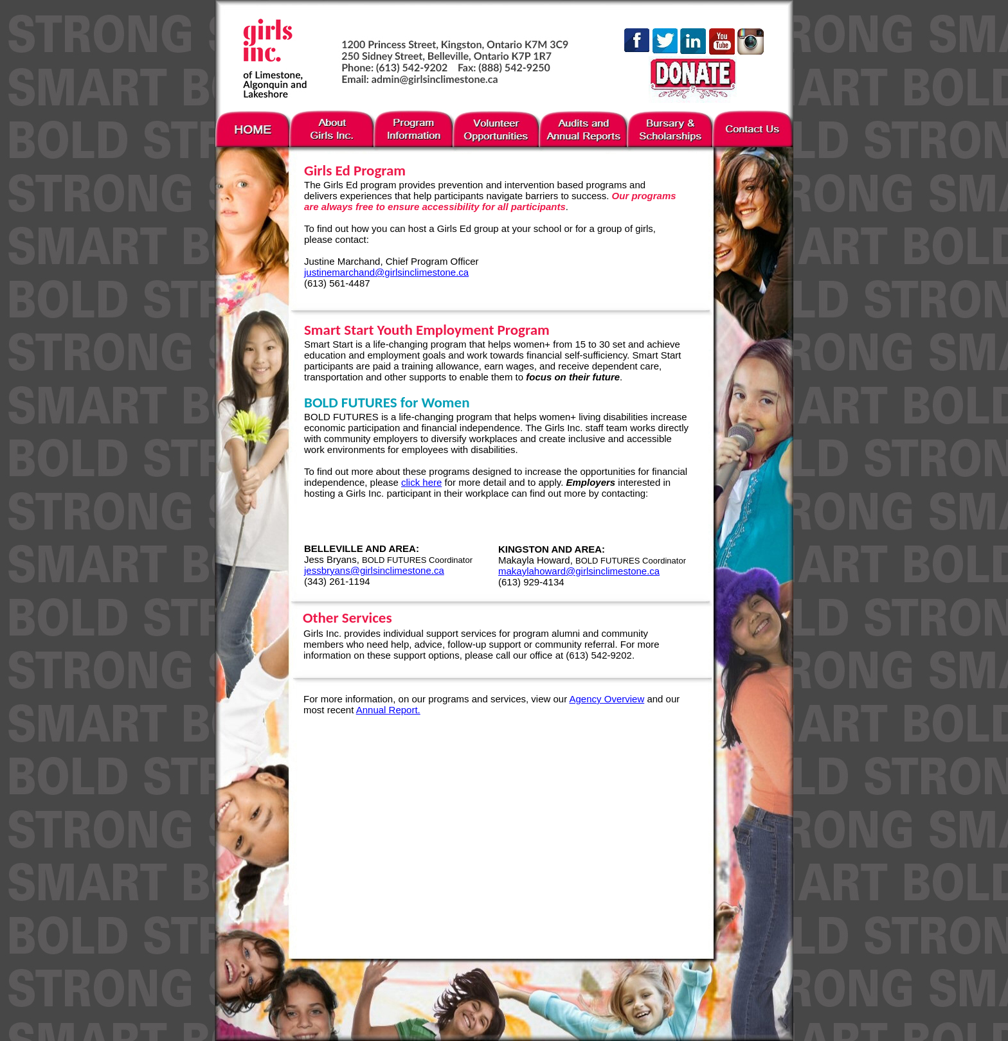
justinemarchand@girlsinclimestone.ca (386, 272)
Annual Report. (388, 709)
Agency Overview (607, 698)
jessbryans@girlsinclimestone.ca (374, 570)
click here (421, 482)
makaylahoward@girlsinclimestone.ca (579, 570)
